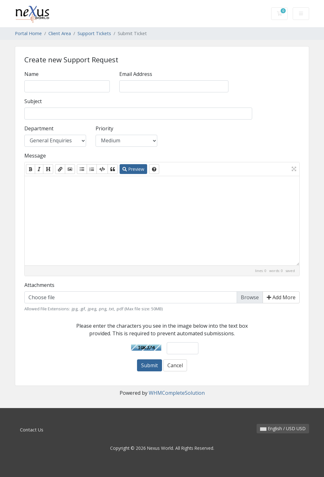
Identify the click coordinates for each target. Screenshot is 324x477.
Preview (133, 169)
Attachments (39, 285)
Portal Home (28, 33)
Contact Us (31, 430)
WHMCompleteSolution (177, 392)
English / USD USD (283, 428)
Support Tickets (94, 33)
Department (38, 128)
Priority (104, 128)
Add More (281, 297)
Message (35, 155)
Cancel (175, 365)
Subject (33, 101)
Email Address (135, 74)
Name (31, 74)
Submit (149, 365)
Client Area (59, 33)
